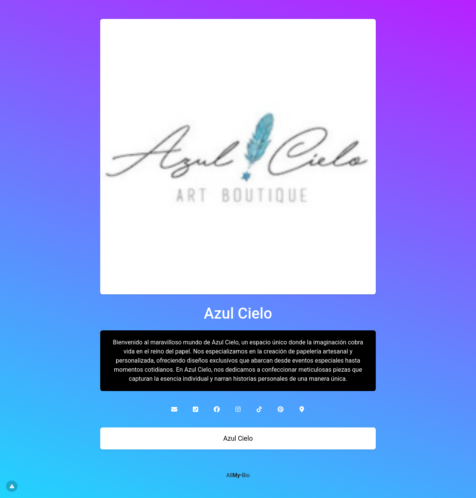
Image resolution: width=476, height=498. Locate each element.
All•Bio (238, 475)
